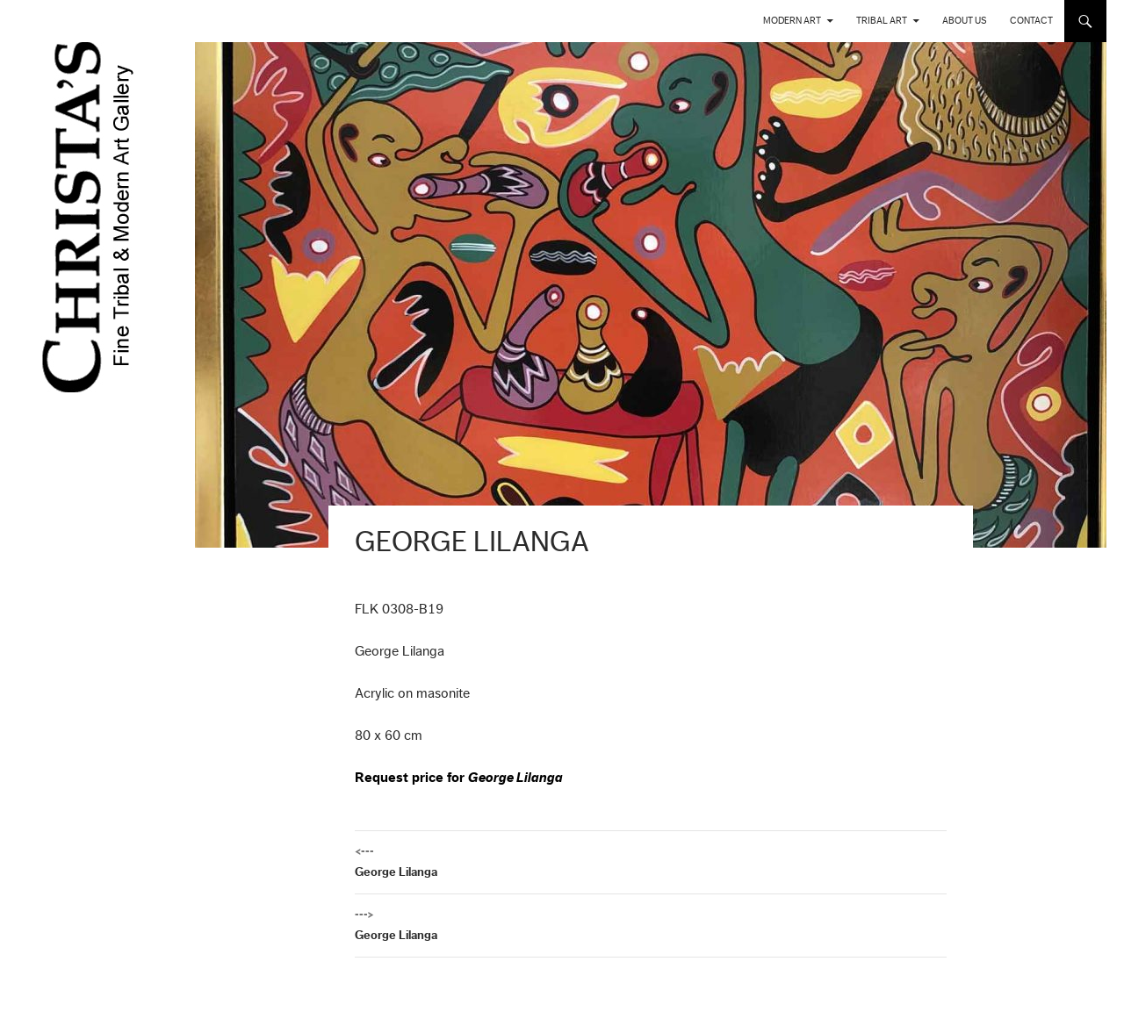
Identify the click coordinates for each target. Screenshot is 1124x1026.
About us (964, 20)
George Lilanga (651, 860)
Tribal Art (881, 20)
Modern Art (792, 20)
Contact (1031, 20)
